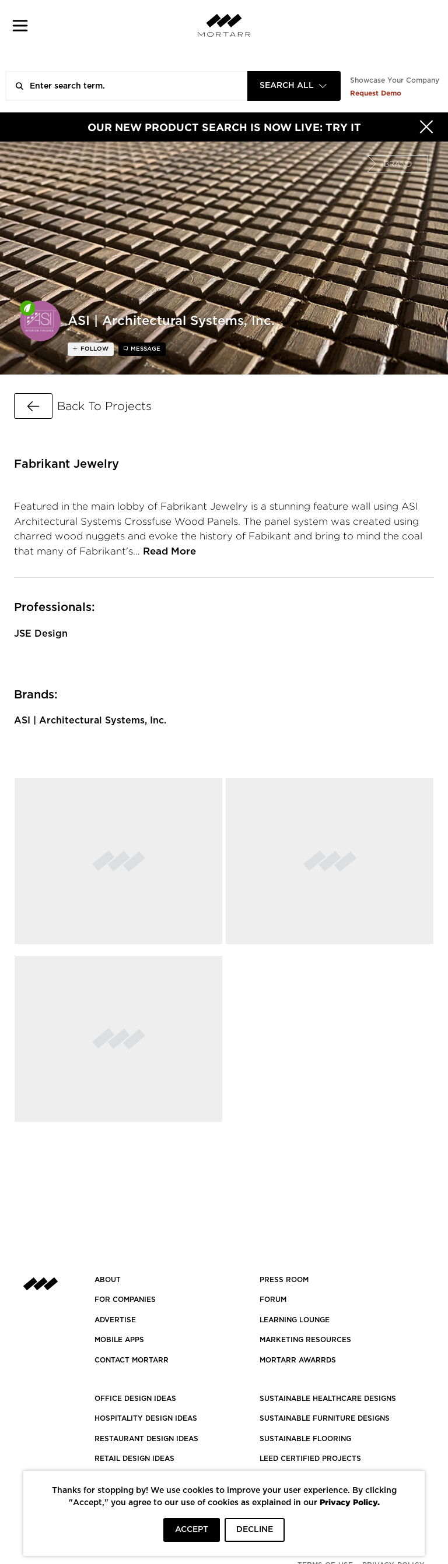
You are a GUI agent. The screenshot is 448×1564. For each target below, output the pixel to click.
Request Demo (375, 93)
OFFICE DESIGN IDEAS (135, 1398)
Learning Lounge (295, 1319)
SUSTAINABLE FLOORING (305, 1438)
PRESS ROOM (284, 1279)
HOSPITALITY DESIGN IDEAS (145, 1418)
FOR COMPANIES (125, 1299)
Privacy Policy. (350, 1502)
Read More (169, 551)
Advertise (115, 1319)
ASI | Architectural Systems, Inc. (90, 720)
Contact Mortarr (131, 1360)
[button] (20, 25)
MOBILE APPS (119, 1339)
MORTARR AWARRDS (298, 1360)
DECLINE (254, 1530)
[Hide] (426, 127)
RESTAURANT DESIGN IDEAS (146, 1438)
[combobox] (294, 86)
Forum (273, 1299)
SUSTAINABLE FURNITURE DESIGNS (325, 1418)
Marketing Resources (305, 1339)
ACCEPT (191, 1530)
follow (93, 349)
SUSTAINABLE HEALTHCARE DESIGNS (328, 1398)
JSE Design (41, 633)
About (107, 1279)
